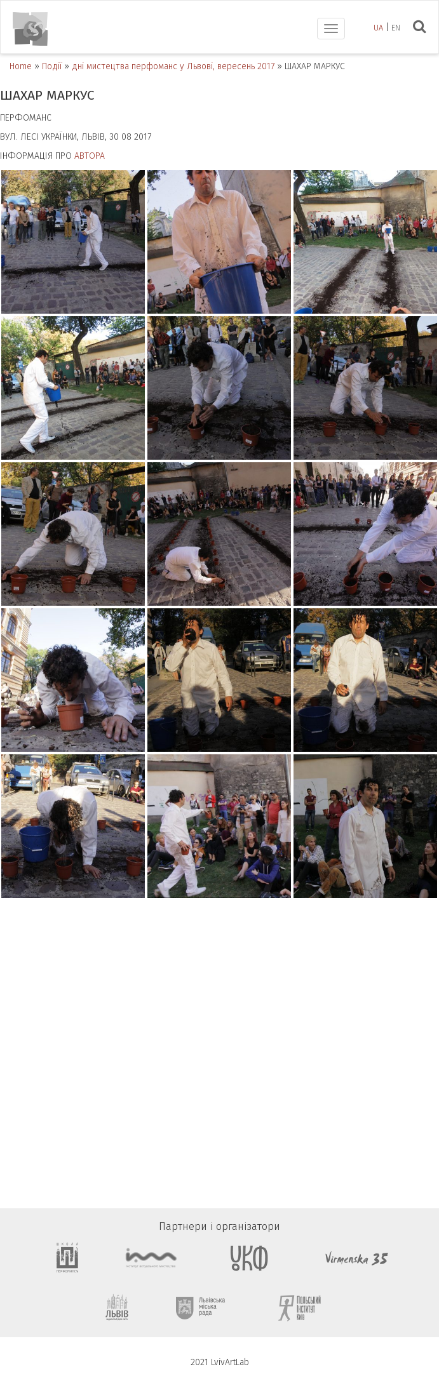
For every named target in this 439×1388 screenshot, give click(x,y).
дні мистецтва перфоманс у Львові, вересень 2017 (173, 66)
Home (21, 66)
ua (378, 27)
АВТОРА (89, 155)
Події (52, 66)
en (395, 27)
